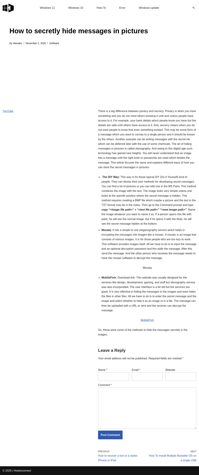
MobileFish (147, 320)
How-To (101, 7)
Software (54, 43)
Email (136, 369)
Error (122, 7)
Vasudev (17, 43)
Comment (105, 385)
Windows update (149, 7)
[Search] (194, 8)
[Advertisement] (78, 74)
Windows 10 (75, 7)
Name (102, 369)
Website (170, 369)
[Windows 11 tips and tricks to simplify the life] (8, 7)
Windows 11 (47, 7)
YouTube (8, 111)
